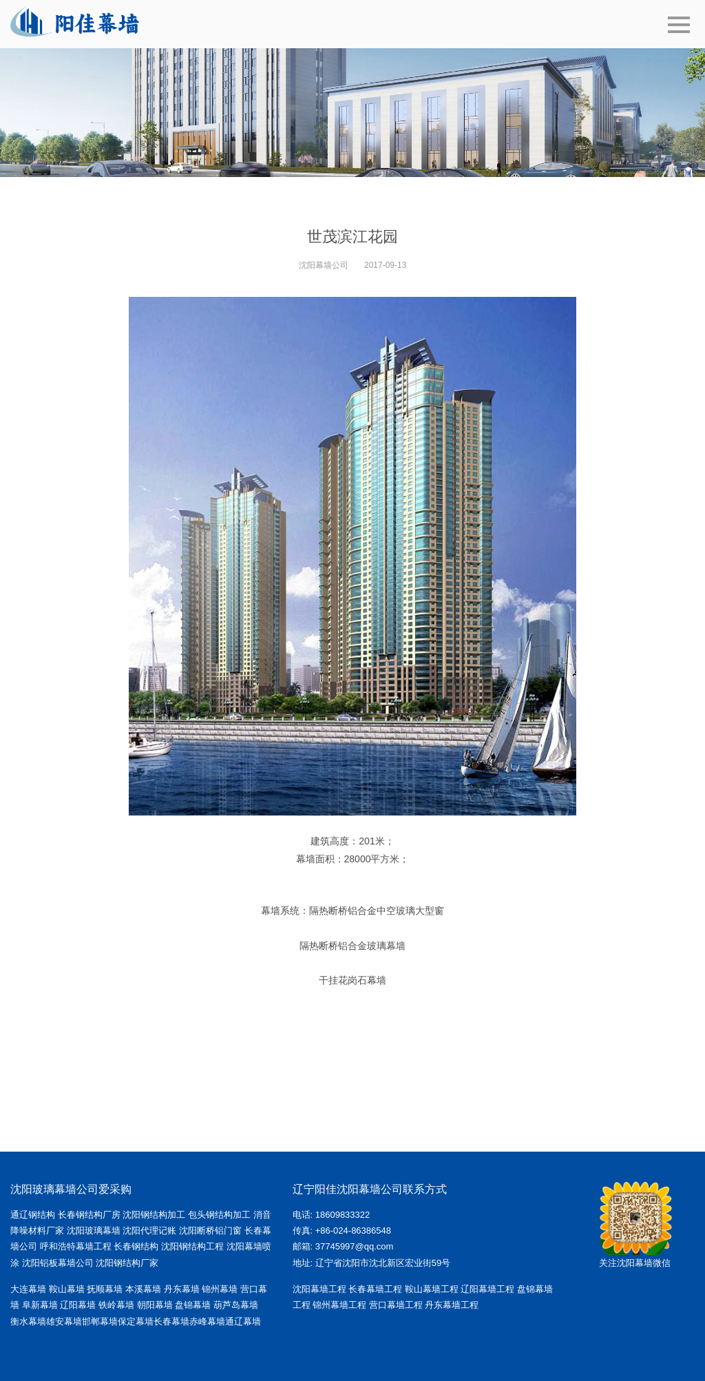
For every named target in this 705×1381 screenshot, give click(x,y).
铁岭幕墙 (116, 1305)
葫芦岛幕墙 (235, 1305)
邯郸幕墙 (100, 1321)
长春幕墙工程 (375, 1289)
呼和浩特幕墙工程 (76, 1246)
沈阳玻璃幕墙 (93, 1230)
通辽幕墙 (243, 1321)
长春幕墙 (171, 1321)
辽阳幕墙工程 (487, 1289)
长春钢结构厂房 (89, 1214)
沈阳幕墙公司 (323, 265)
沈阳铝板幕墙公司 (58, 1263)
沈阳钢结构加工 (154, 1214)
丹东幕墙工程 (451, 1305)
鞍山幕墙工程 (432, 1289)
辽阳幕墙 (78, 1305)
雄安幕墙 (64, 1321)
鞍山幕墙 (67, 1289)
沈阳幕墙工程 (319, 1289)
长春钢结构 (136, 1246)
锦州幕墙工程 (339, 1305)
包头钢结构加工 (219, 1214)
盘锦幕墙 (193, 1305)
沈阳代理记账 (149, 1230)
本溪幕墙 (143, 1289)
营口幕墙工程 (396, 1305)
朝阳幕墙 (155, 1305)
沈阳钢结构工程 (192, 1246)
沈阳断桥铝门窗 (210, 1230)
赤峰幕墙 (207, 1321)
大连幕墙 (28, 1289)
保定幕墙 (136, 1321)
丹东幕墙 (182, 1289)
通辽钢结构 (32, 1214)
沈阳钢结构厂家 (127, 1263)
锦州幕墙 (220, 1289)
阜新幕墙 (40, 1305)
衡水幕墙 (28, 1321)
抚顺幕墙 (105, 1289)
